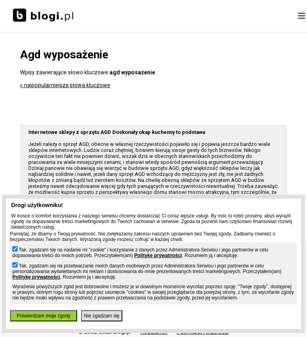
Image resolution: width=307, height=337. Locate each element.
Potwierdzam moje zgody (43, 316)
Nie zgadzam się (102, 316)
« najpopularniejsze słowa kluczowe (65, 85)
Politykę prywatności (158, 255)
